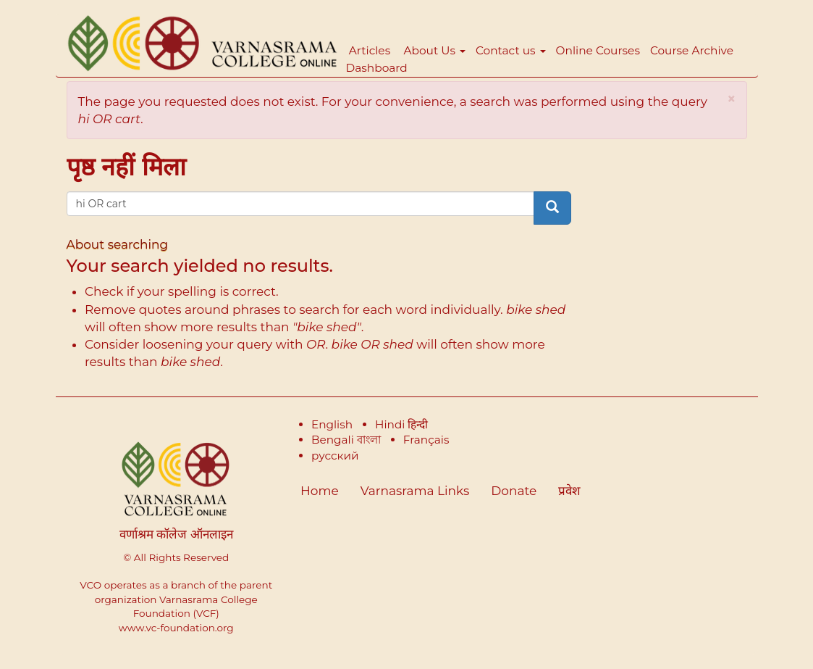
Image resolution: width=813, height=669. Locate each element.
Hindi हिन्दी (401, 424)
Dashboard (377, 68)
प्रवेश (569, 490)
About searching (118, 244)
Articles (369, 50)
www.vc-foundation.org (176, 627)
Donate (513, 490)
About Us (435, 50)
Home (319, 490)
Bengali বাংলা (346, 439)
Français (426, 439)
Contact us (511, 50)
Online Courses (598, 50)
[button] (731, 99)
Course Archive (691, 50)
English (332, 424)
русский (335, 455)
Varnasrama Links (415, 490)
